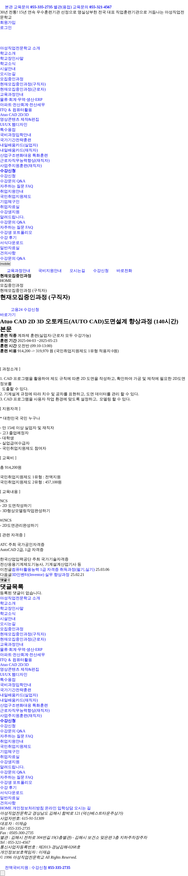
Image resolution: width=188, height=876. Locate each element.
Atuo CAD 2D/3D (14, 115)
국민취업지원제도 (15, 196)
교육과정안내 (12, 94)
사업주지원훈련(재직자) (21, 166)
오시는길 (8, 74)
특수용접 (8, 130)
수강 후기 (8, 237)
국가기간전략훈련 (15, 140)
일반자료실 (10, 248)
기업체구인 (10, 201)
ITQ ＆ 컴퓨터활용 (16, 110)
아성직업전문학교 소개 (20, 48)
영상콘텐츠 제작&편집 (19, 119)
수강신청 (8, 176)
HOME (6, 808)
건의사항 (8, 253)
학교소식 (8, 63)
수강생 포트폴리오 (16, 232)
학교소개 (8, 53)
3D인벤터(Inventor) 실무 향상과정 (41, 574)
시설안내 (8, 69)
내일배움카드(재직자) (19, 150)
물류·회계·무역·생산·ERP (21, 99)
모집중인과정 (12, 79)
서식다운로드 (12, 243)
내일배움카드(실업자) (19, 145)
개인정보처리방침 (28, 808)
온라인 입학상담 (59, 808)
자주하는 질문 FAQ (16, 186)
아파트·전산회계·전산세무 (22, 105)
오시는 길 (82, 808)
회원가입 (8, 22)
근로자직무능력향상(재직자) (25, 160)
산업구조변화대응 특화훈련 (24, 155)
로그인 (6, 27)
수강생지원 (10, 212)
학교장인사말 (12, 58)
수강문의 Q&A (12, 181)
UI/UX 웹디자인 (13, 124)
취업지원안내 (12, 191)
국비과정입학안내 (15, 135)
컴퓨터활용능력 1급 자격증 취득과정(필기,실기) (53, 569)
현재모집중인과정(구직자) (23, 84)
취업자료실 (10, 207)
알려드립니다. (12, 217)
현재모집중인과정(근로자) (23, 89)
